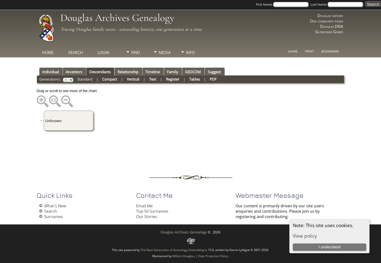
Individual (50, 71)
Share (293, 51)
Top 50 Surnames (152, 211)
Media (165, 52)
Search (75, 52)
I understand (329, 247)
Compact (109, 79)
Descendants (100, 71)
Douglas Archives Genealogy (117, 17)
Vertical (133, 79)
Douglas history (330, 15)
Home (48, 52)
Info (190, 52)
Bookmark (330, 51)
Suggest (214, 71)
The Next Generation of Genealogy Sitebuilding (172, 250)
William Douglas (183, 256)
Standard (84, 79)
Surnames (53, 216)
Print (309, 51)
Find (135, 52)
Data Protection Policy (213, 256)
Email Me (144, 206)
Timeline (152, 71)
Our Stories (146, 216)
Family (172, 71)
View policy (305, 236)
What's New (55, 206)
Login (103, 52)
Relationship (128, 71)
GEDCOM (193, 71)
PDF (213, 79)
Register (172, 79)
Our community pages (326, 21)
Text (152, 79)
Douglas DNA (331, 26)
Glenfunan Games (329, 31)
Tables (194, 79)
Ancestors (74, 71)
